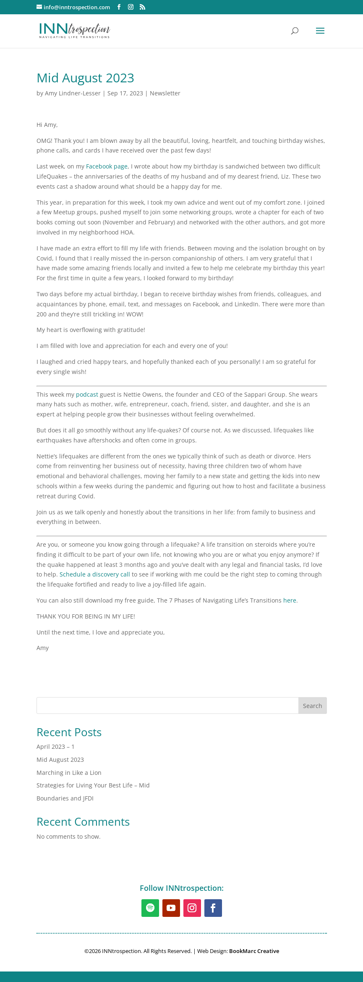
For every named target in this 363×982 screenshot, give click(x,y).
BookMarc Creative (254, 951)
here (289, 600)
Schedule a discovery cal (94, 574)
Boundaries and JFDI (65, 798)
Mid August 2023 (60, 759)
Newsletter (165, 93)
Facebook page (107, 166)
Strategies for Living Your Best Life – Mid (93, 785)
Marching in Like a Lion (69, 773)
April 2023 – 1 (56, 746)
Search (312, 706)
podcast (87, 394)
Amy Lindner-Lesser (73, 93)
